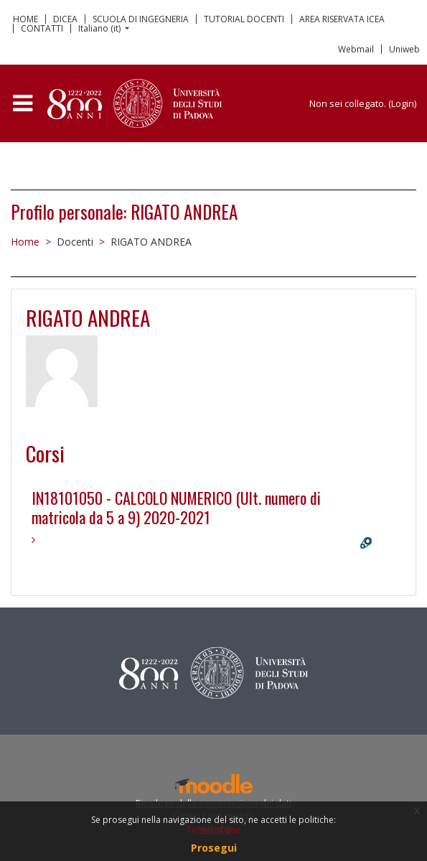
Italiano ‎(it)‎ (100, 28)
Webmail (356, 49)
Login (402, 103)
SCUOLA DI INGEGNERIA (141, 19)
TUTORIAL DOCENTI (244, 19)
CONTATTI (42, 28)
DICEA (65, 19)
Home (25, 241)
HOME (25, 19)
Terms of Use (214, 830)
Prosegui (214, 848)
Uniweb (404, 49)
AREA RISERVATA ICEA (342, 19)
